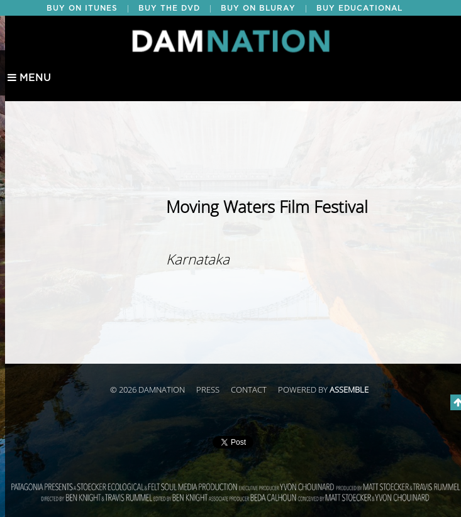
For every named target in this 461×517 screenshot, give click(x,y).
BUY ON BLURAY (258, 8)
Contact (249, 390)
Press (207, 390)
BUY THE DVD (169, 8)
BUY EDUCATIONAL (359, 8)
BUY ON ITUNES (82, 8)
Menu (29, 78)
